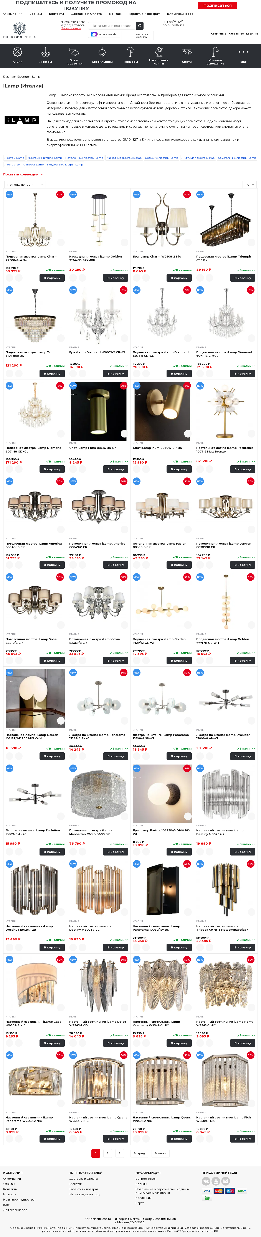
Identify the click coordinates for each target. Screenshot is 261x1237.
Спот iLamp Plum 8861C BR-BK (92, 447)
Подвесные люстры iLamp (65, 164)
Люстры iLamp (14, 157)
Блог (6, 1204)
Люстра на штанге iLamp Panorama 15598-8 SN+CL (161, 736)
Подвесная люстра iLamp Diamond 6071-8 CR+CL (161, 353)
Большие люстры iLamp (161, 157)
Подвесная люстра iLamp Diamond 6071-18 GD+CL (33, 449)
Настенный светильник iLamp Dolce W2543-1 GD (97, 1023)
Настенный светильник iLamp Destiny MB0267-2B (29, 927)
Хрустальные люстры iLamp (237, 157)
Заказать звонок (71, 28)
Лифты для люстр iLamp (198, 157)
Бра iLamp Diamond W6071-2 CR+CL (97, 352)
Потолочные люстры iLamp (84, 157)
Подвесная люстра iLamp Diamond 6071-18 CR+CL (224, 353)
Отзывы (9, 1184)
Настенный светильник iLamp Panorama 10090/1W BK (156, 927)
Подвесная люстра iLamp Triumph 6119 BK (223, 258)
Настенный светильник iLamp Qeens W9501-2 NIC (162, 1119)
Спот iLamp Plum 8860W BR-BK (157, 447)
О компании (12, 13)
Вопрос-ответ (146, 1178)
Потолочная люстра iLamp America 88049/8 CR (97, 545)
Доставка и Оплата (86, 13)
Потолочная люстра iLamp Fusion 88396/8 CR (159, 545)
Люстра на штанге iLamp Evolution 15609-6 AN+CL (33, 832)
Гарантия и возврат (144, 13)
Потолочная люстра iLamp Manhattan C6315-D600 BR (90, 832)
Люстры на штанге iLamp (45, 157)
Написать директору (84, 1194)
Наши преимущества (19, 1199)
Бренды (36, 13)
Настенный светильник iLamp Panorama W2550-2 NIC (29, 1119)
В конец (160, 1153)
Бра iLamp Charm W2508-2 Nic (157, 256)
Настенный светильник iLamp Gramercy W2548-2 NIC (156, 1023)
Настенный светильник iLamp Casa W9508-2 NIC (33, 1023)
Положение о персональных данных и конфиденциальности (162, 1190)
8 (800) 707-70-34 (73, 25)
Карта (139, 1203)
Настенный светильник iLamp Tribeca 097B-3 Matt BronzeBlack (222, 927)
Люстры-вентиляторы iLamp (24, 164)
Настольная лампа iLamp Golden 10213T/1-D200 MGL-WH (32, 736)
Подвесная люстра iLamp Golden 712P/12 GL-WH (159, 640)
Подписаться (217, 5)
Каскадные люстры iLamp (124, 157)
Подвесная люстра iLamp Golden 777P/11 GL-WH (222, 640)
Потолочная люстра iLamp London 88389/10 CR (223, 545)
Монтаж (115, 13)
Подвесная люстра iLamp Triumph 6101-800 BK (33, 353)
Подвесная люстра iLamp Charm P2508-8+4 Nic (32, 258)
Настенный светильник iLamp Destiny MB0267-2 (219, 832)
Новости (9, 1194)
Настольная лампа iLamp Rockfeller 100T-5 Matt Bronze (224, 449)
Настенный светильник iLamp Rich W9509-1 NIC (223, 1119)
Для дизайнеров (180, 13)
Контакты (56, 13)
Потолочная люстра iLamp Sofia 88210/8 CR (31, 640)
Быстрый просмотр (61, 242)
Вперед (139, 1153)
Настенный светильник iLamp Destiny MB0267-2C (92, 927)
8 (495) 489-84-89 (73, 21)
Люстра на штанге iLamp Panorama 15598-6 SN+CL (97, 736)
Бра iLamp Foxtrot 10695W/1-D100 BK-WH (161, 832)
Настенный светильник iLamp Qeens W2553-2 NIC (98, 1119)
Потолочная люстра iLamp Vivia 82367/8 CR (94, 640)
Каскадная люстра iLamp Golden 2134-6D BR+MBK (95, 258)
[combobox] (25, 184)
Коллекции (143, 1197)
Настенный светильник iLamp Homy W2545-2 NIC (224, 1023)
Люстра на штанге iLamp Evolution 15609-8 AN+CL (223, 736)
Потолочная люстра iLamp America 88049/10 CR (34, 545)
